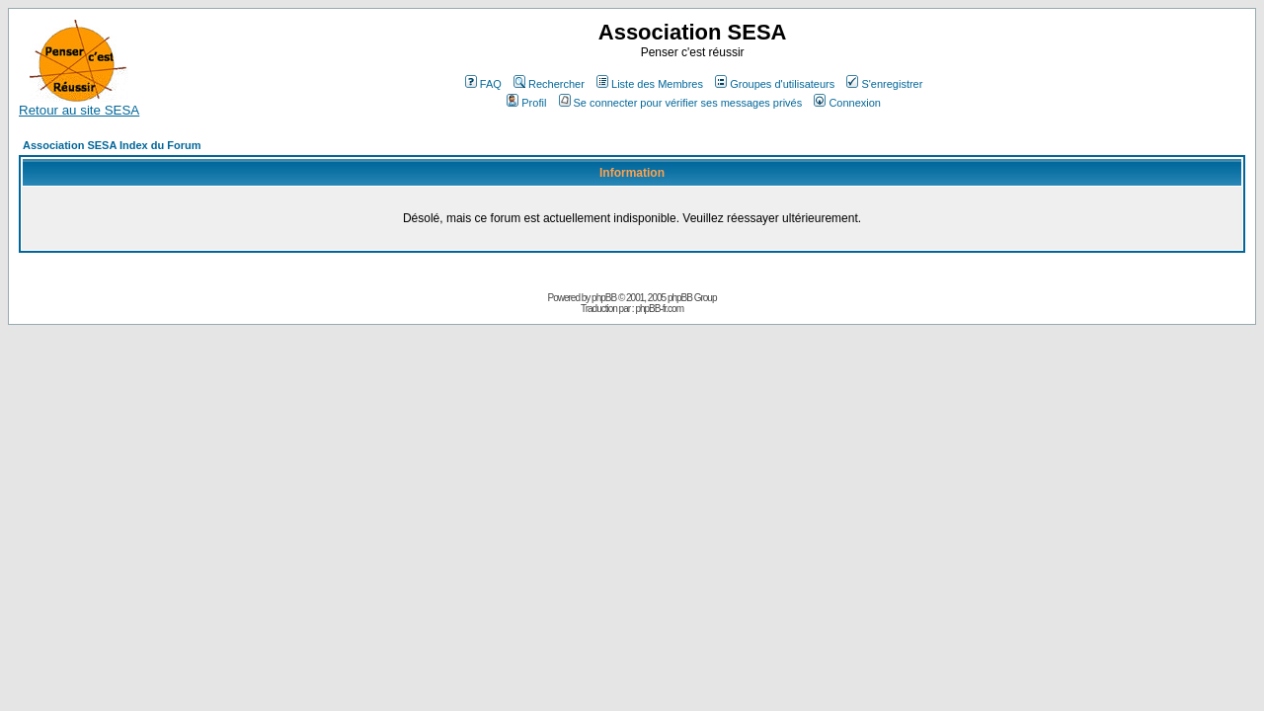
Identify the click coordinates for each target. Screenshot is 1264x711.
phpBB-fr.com (659, 308)
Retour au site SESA (79, 104)
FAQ (483, 84)
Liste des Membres (649, 84)
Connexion (847, 103)
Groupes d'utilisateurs (774, 84)
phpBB (604, 297)
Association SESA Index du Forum (112, 145)
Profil (526, 103)
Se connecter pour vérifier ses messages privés (681, 103)
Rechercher (549, 84)
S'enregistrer (884, 84)
